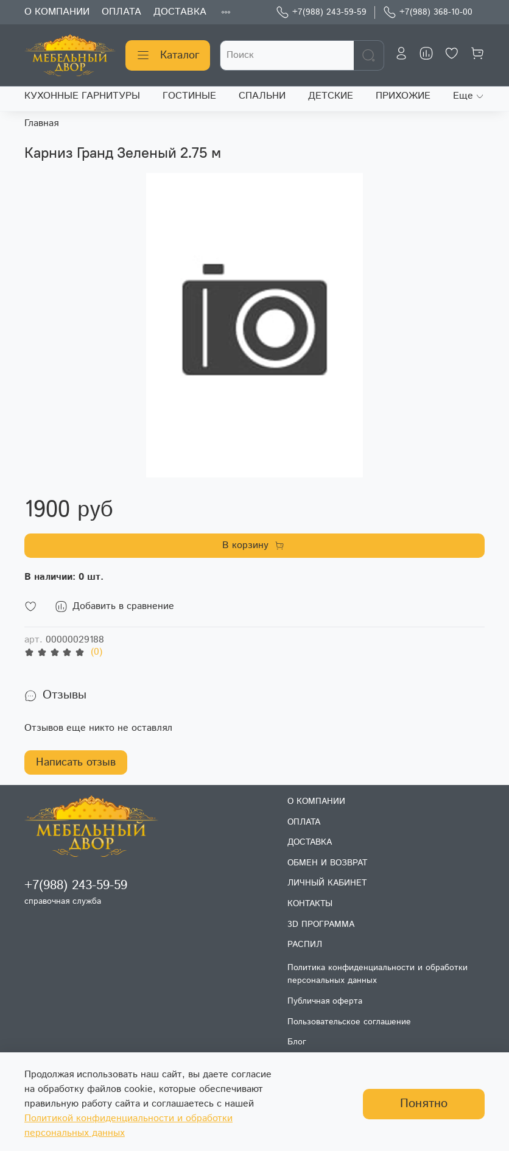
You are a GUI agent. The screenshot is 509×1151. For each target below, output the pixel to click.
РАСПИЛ (304, 944)
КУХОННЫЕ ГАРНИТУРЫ (82, 96)
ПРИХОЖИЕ (403, 96)
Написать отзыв (76, 762)
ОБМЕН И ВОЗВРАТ (327, 863)
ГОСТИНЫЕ (189, 96)
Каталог (168, 55)
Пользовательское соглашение (349, 1022)
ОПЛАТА (121, 12)
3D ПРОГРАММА (320, 924)
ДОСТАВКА (179, 12)
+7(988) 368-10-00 (427, 12)
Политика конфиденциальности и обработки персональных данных (377, 974)
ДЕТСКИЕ (330, 96)
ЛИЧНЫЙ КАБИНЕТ (327, 883)
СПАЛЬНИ (262, 96)
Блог (296, 1042)
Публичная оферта (324, 1001)
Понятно (424, 1104)
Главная (41, 123)
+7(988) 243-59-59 (321, 12)
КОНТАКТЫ (309, 904)
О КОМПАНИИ (57, 12)
